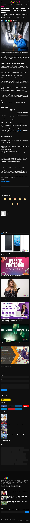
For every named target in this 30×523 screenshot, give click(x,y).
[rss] (19, 486)
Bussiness (4, 4)
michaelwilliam (2, 366)
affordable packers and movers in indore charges (8, 459)
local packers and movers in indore (6, 457)
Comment (2, 383)
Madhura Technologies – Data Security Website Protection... (11, 275)
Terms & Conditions (20, 520)
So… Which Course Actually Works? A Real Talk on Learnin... (11, 320)
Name (2, 375)
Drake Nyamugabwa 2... (10, 425)
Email (1, 379)
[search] (29, 2)
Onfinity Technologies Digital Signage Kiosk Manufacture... (11, 253)
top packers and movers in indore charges (7, 453)
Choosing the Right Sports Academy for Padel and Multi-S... (17, 501)
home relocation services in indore (22, 459)
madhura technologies (4, 276)
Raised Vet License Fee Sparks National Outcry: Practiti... (16, 424)
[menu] (1, 2)
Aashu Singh (2, 321)
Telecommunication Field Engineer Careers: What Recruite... (11, 365)
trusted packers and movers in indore (20, 453)
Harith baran (9, 502)
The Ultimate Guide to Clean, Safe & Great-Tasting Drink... (16, 434)
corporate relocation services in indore (19, 455)
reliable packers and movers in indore (6, 455)
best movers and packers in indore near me (7, 463)
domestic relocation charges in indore (6, 461)
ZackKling (8, 211)
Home (1, 4)
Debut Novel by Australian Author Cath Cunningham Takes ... (17, 491)
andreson (8, 492)
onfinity (2, 254)
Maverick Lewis (3, 299)
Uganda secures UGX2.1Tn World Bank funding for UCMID (17, 496)
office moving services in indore (18, 461)
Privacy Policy (26, 520)
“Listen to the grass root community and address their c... (16, 429)
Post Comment (4, 390)
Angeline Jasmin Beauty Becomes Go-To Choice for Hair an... (11, 297)
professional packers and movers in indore (19, 457)
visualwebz (8, 435)
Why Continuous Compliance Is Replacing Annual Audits (10, 342)
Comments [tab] (3, 372)
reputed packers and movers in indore (20, 463)
